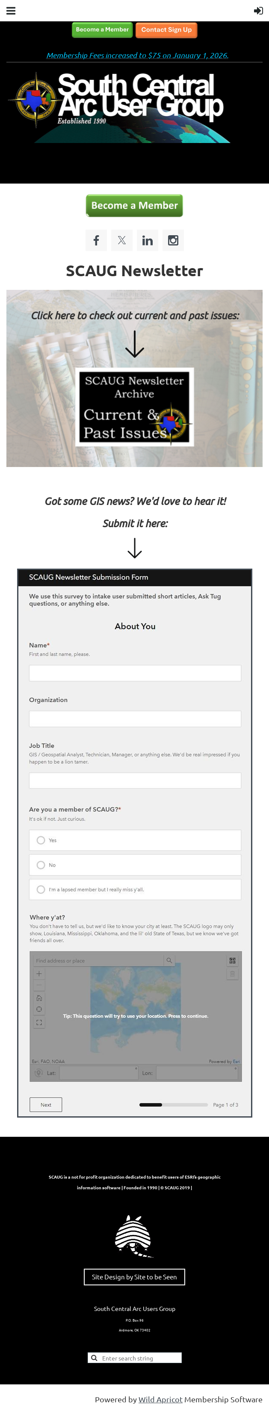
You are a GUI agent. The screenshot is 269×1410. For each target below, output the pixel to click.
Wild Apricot (161, 1399)
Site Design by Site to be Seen (134, 1277)
